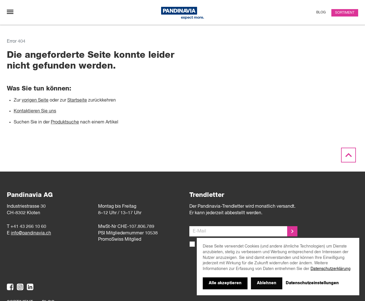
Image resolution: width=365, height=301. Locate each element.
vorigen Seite (35, 100)
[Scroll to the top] (348, 155)
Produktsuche (65, 122)
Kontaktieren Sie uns (35, 111)
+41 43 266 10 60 (28, 226)
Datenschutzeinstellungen (312, 283)
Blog (321, 12)
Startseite (77, 100)
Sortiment (344, 13)
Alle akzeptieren (225, 283)
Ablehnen (266, 283)
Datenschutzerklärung (330, 269)
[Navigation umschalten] (10, 12)
